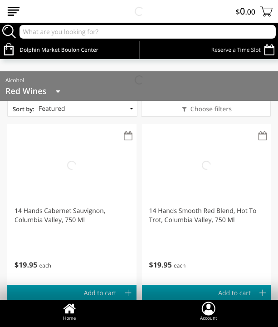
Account (208, 311)
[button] (72, 204)
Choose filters (210, 109)
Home (69, 311)
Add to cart (100, 293)
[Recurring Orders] (128, 136)
